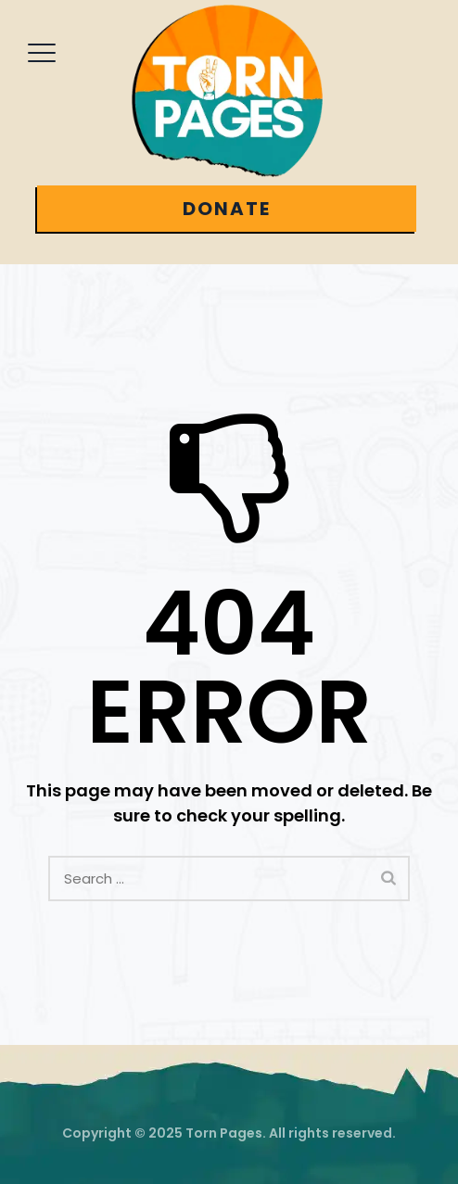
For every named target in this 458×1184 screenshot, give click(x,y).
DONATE (227, 209)
